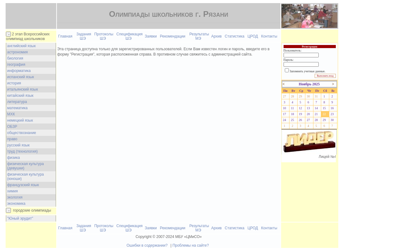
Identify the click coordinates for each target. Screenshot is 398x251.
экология (14, 197)
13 (308, 108)
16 (332, 108)
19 (300, 114)
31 (316, 96)
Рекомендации (172, 36)
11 (292, 108)
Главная (65, 36)
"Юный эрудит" (20, 218)
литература (17, 102)
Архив (216, 36)
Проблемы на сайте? (191, 245)
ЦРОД (253, 36)
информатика (19, 71)
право (12, 139)
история (14, 83)
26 (300, 120)
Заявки (151, 36)
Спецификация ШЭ (129, 36)
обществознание (21, 133)
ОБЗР (12, 126)
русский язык (18, 145)
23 (332, 114)
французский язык (23, 185)
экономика (16, 203)
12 (300, 108)
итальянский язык (22, 89)
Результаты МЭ (199, 36)
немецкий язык (20, 120)
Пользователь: (293, 50)
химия (12, 191)
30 (308, 96)
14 (316, 108)
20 (308, 114)
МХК (11, 114)
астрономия (17, 52)
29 (300, 96)
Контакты (269, 36)
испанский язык (20, 77)
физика (13, 157)
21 (316, 114)
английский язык (21, 46)
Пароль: (289, 59)
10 (284, 108)
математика (17, 108)
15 (324, 108)
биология (15, 58)
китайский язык (20, 95)
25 (292, 120)
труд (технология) (22, 151)
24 (284, 120)
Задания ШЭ (83, 36)
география (16, 64)
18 (292, 114)
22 (324, 114)
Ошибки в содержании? (147, 245)
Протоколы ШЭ (103, 36)
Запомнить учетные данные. (308, 71)
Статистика (234, 36)
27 (284, 96)
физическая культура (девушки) (25, 166)
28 (292, 96)
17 (284, 114)
